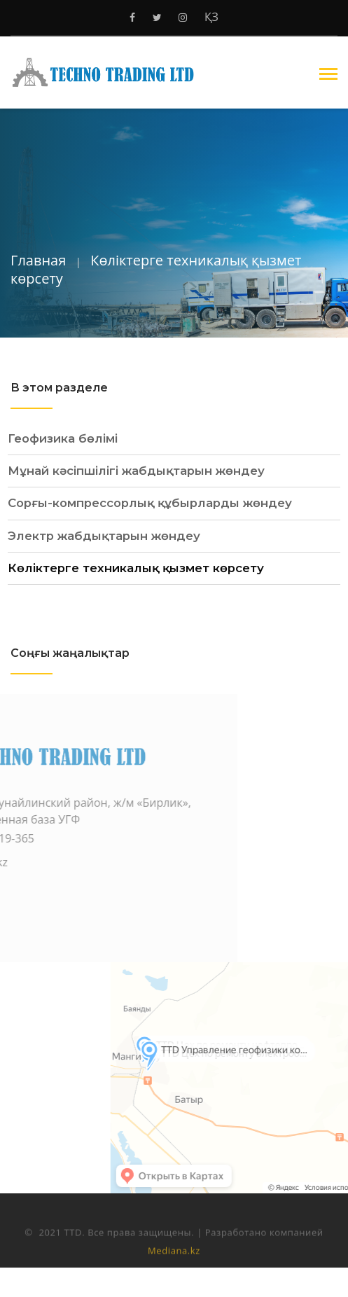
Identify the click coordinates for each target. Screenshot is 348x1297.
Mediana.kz (174, 1262)
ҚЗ (211, 17)
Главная (38, 260)
